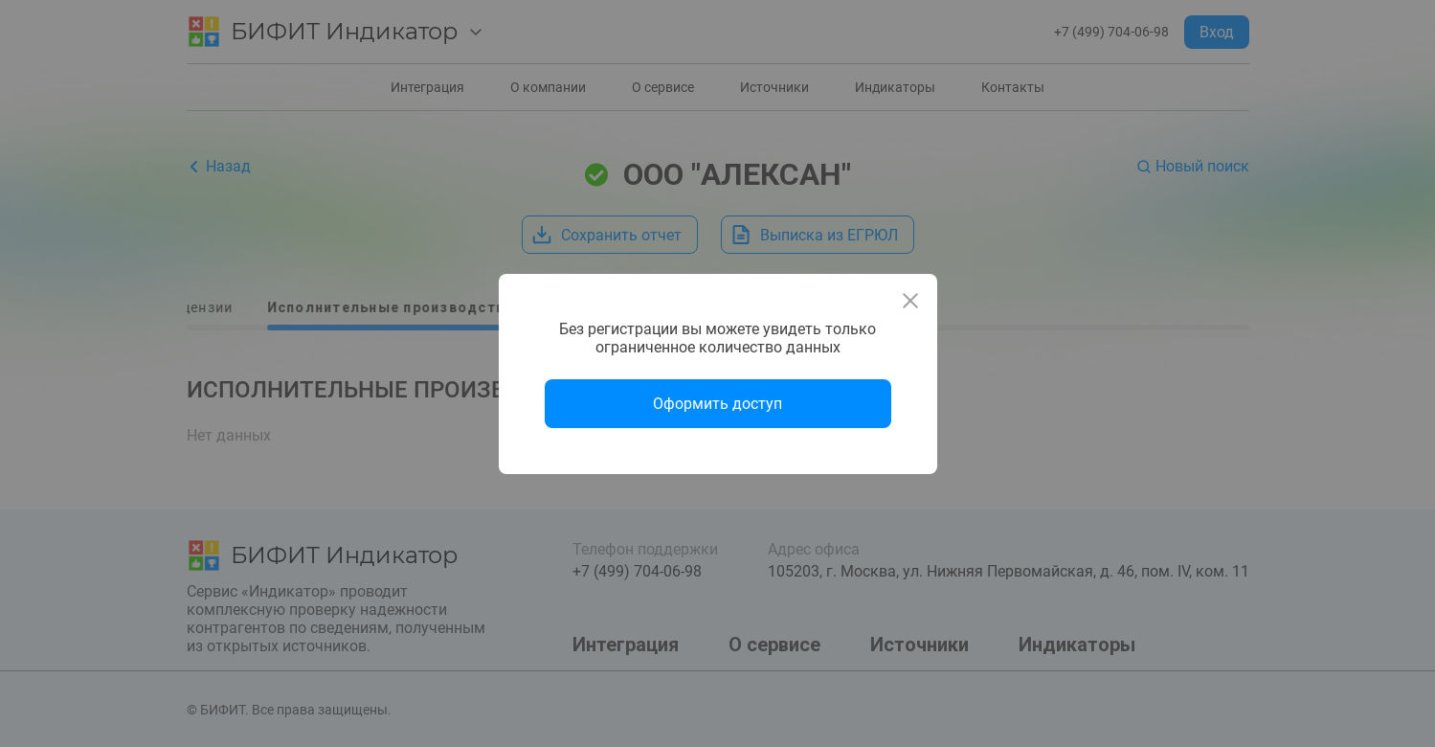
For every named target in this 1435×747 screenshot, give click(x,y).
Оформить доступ (717, 404)
